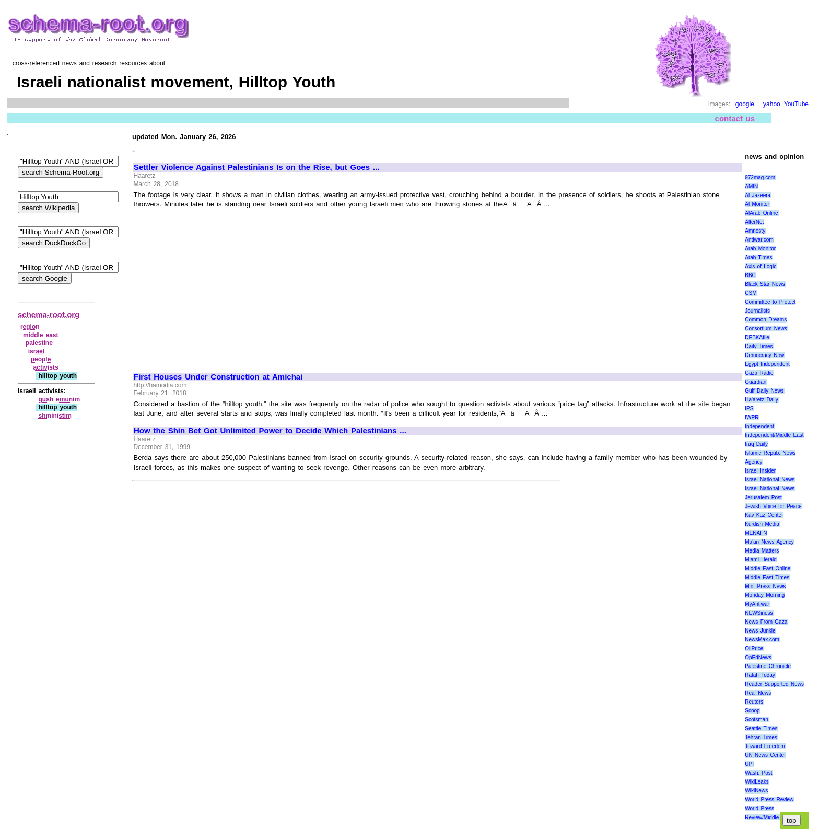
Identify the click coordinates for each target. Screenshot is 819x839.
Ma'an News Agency (769, 542)
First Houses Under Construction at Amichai (218, 377)
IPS (749, 408)
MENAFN (756, 533)
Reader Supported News (774, 684)
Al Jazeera (757, 195)
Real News (758, 693)
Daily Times (759, 346)
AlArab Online (761, 213)
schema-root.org (48, 314)
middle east (40, 335)
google (744, 104)
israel (36, 351)
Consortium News (766, 328)
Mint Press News (765, 586)
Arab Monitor (760, 248)
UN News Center (765, 755)
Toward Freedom (765, 746)
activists (45, 367)
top (792, 820)
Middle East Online (767, 568)
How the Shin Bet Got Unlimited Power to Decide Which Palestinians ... (270, 431)
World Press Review (769, 799)
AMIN (751, 186)
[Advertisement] (221, 286)
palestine (39, 343)
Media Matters (762, 551)
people (41, 359)
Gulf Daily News (764, 391)
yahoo (771, 104)
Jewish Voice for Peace (773, 506)
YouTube (796, 104)
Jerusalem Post (763, 497)
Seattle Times (761, 728)
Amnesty (755, 231)
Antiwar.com (759, 240)
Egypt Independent (767, 364)
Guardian (755, 382)
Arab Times (758, 257)
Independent (759, 426)
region (30, 326)
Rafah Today (760, 675)
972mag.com (760, 177)
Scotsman (756, 719)
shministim (54, 415)
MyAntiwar (757, 604)
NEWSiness (759, 613)
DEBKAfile (757, 337)
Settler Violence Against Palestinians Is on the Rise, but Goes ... (256, 167)
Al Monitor (757, 204)
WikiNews (756, 791)
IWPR (751, 417)
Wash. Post (758, 773)
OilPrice (754, 648)
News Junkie (760, 631)
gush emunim (59, 399)
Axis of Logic (760, 266)
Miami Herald (761, 559)
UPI (749, 764)
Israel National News (769, 479)
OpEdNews (758, 657)
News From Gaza (766, 622)
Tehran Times (761, 737)
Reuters (754, 702)
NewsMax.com (762, 639)
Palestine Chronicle (768, 666)
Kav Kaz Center (764, 515)
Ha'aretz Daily (761, 400)
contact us (735, 118)
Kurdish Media (762, 524)
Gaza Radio (759, 373)
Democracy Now (764, 355)
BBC (750, 275)
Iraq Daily (756, 444)
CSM (750, 293)
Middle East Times (767, 577)
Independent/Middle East (774, 435)
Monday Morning (765, 595)
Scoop (752, 711)
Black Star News (765, 284)
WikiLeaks (757, 782)
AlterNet (754, 222)
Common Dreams (766, 320)
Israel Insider (760, 471)
